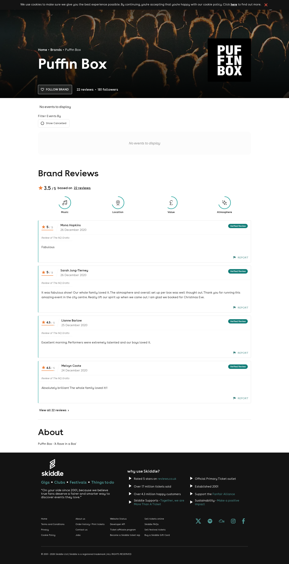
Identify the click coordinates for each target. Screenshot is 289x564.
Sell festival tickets (155, 529)
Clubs (59, 482)
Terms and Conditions (53, 524)
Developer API (117, 524)
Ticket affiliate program (123, 529)
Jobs (78, 535)
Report (240, 257)
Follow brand (55, 89)
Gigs (45, 482)
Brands (56, 50)
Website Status (118, 518)
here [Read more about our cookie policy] (234, 4)
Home (42, 50)
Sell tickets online (154, 518)
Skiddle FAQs (151, 524)
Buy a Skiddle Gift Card (157, 535)
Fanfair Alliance (223, 494)
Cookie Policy (48, 535)
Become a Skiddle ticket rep (125, 535)
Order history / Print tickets (90, 524)
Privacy (45, 529)
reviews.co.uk (167, 479)
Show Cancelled (53, 123)
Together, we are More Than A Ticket (159, 502)
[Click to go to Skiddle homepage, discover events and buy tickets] (52, 467)
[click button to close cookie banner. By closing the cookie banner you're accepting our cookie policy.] (266, 5)
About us (80, 518)
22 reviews (82, 188)
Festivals (78, 482)
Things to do (102, 482)
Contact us (82, 529)
